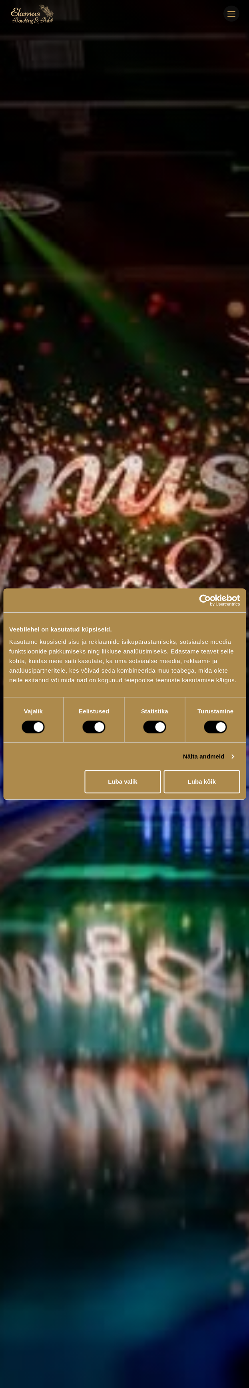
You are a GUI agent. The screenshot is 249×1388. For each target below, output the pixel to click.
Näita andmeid (204, 756)
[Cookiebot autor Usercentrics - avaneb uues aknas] (205, 600)
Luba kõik (202, 781)
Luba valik (122, 781)
